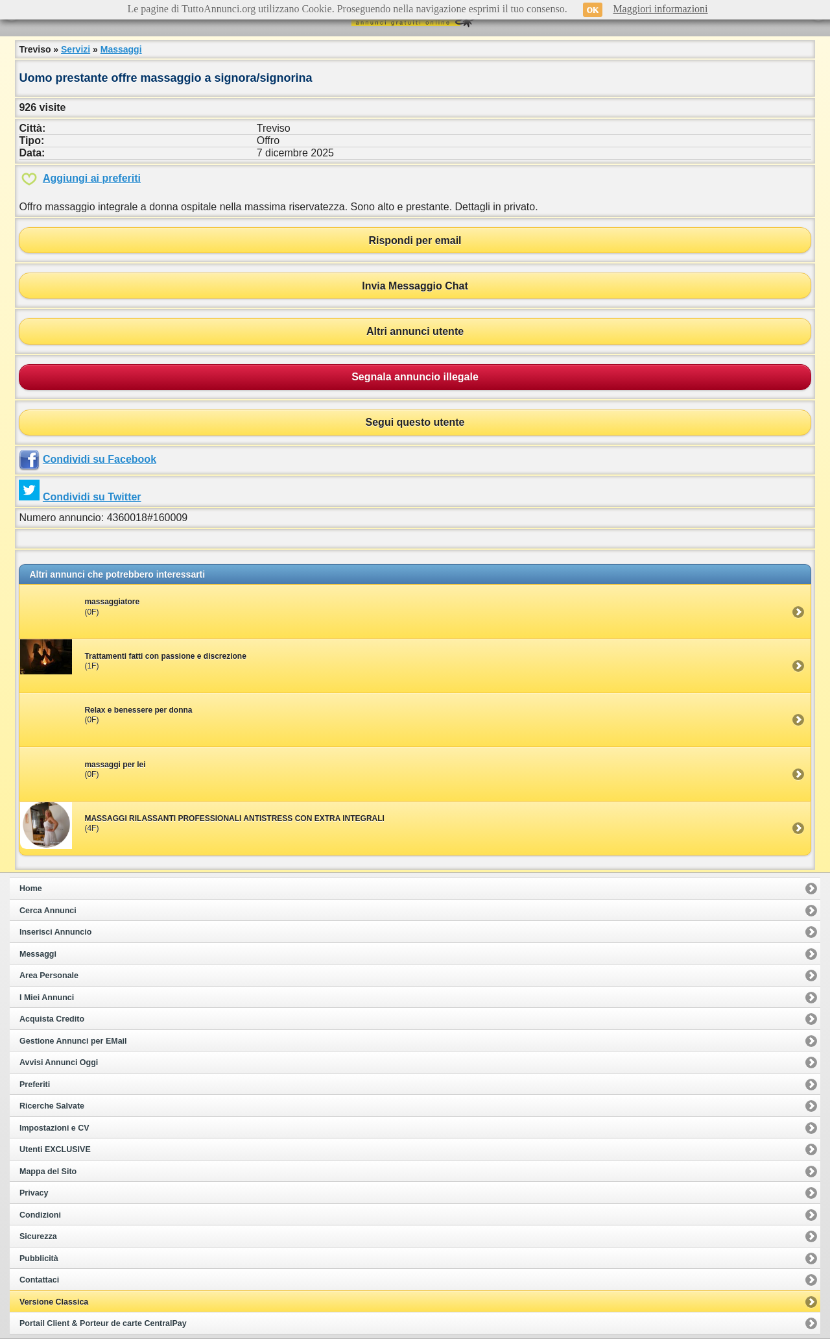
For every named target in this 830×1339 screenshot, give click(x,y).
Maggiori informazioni (660, 8)
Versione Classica (53, 1302)
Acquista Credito (51, 1019)
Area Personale (48, 975)
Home (30, 888)
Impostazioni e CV (54, 1128)
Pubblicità (38, 1258)
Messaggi (37, 954)
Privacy (33, 1193)
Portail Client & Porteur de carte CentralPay (103, 1323)
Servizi (75, 49)
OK (593, 9)
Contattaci (39, 1279)
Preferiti (34, 1084)
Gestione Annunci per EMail (73, 1041)
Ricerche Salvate (51, 1106)
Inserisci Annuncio (55, 932)
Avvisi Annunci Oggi (58, 1062)
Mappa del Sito (48, 1171)
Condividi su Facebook (99, 459)
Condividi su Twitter (92, 496)
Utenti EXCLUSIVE (55, 1149)
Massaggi (121, 49)
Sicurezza (38, 1236)
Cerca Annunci (48, 910)
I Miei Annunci (46, 997)
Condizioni (40, 1215)
